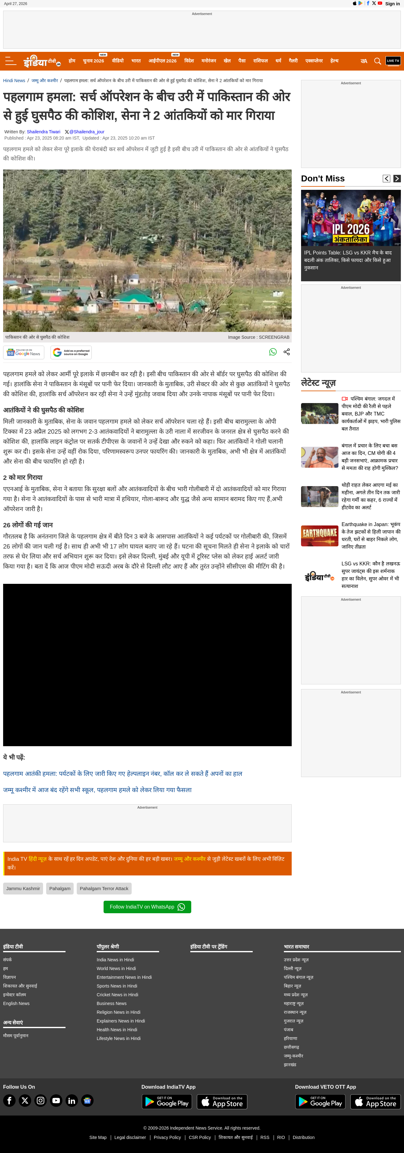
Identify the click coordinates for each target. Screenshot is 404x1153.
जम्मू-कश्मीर (293, 1055)
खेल (227, 60)
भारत (136, 60)
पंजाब (288, 1029)
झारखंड (290, 1064)
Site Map (98, 1137)
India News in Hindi (115, 959)
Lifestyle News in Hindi (119, 1038)
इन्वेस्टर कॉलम (14, 994)
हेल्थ (334, 60)
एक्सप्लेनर (314, 60)
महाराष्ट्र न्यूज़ (294, 1003)
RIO (281, 1137)
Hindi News (14, 80)
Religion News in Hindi (118, 1012)
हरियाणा (290, 1038)
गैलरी (293, 60)
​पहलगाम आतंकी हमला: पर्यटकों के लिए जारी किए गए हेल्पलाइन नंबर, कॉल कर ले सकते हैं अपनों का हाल (122, 773)
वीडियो (118, 60)
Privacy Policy (167, 1137)
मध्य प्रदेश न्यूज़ (296, 994)
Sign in (392, 3)
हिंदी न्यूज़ (38, 859)
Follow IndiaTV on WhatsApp (147, 907)
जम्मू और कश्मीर (45, 80)
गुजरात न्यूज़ (293, 1020)
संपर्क (7, 959)
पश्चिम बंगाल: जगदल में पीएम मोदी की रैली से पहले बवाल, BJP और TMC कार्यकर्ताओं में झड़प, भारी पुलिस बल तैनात (371, 413)
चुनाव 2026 (93, 60)
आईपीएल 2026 (162, 60)
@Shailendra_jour (86, 131)
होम (72, 60)
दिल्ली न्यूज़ (292, 968)
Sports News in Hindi (117, 985)
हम (5, 968)
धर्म (278, 60)
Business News (112, 1003)
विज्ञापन (9, 977)
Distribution (303, 1137)
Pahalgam (60, 888)
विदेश (189, 60)
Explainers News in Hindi (121, 1020)
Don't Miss (323, 178)
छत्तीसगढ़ (291, 1047)
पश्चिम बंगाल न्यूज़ (298, 977)
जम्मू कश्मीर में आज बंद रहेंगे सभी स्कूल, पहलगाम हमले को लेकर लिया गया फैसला (97, 789)
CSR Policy (200, 1137)
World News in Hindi (116, 968)
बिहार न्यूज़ (292, 985)
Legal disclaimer (130, 1137)
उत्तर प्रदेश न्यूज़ (296, 959)
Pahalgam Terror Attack (104, 888)
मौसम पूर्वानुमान (15, 1035)
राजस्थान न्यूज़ (295, 1012)
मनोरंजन (209, 60)
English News (16, 1003)
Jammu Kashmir (23, 888)
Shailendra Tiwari (43, 131)
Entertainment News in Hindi (124, 977)
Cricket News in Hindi (117, 994)
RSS (265, 1137)
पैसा (242, 60)
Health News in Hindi (117, 1029)
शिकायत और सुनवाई (20, 985)
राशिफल (260, 60)
